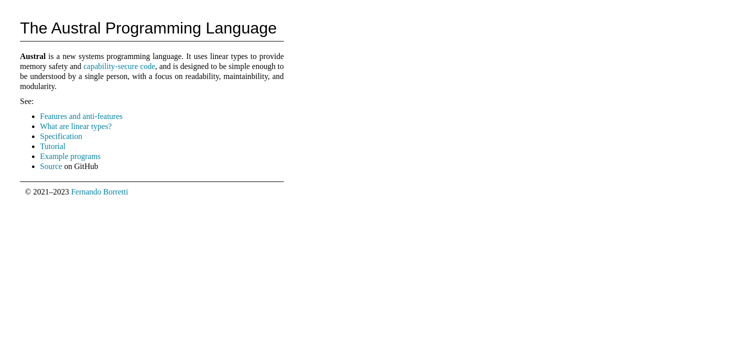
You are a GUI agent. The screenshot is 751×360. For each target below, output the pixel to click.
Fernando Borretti (99, 192)
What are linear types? (75, 126)
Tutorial (52, 146)
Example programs (70, 156)
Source (51, 166)
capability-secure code (119, 66)
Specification (61, 136)
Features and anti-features (81, 116)
